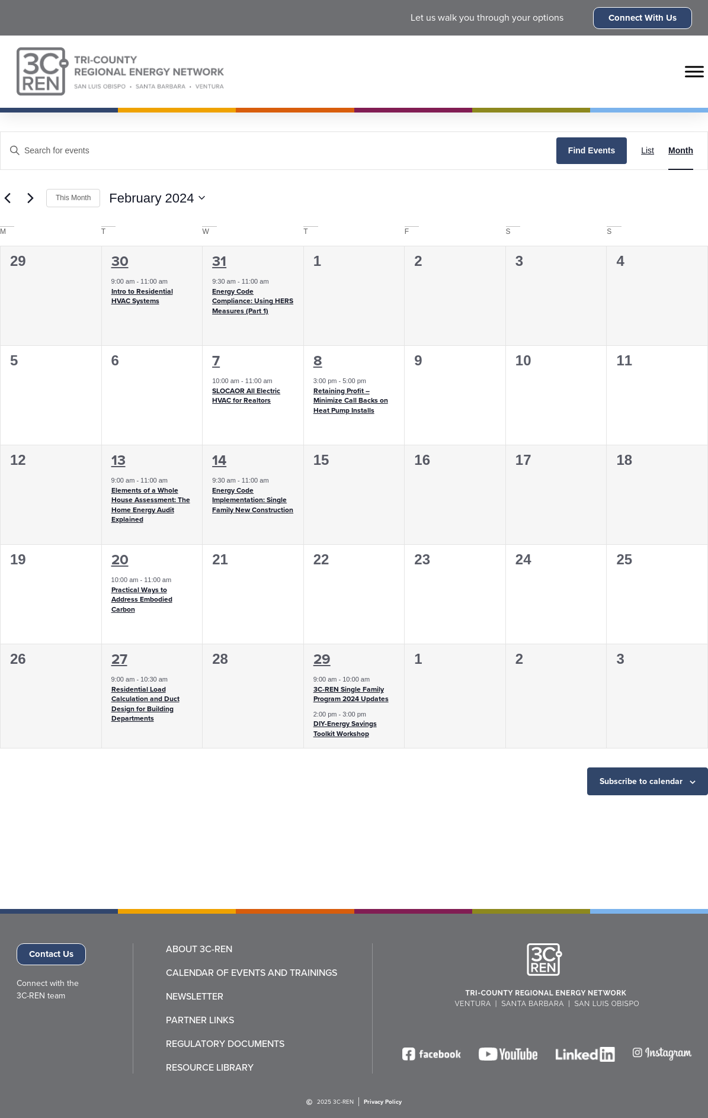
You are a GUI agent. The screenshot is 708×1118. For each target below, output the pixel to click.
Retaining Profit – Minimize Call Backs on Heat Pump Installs (350, 400)
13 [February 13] (118, 460)
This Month (73, 198)
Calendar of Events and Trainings (251, 973)
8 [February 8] (317, 360)
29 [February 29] (322, 659)
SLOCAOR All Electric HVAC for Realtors (246, 395)
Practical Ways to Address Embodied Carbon (141, 599)
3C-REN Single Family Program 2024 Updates (351, 694)
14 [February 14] (219, 460)
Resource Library (210, 1068)
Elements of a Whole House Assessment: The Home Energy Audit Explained (150, 505)
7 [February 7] (216, 360)
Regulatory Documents (225, 1044)
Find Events (591, 150)
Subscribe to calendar (641, 781)
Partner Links (200, 1020)
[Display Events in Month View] (680, 150)
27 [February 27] (119, 659)
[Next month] (30, 198)
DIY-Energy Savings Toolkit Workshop (345, 728)
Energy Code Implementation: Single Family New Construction (252, 500)
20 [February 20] (120, 559)
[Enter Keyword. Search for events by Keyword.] (278, 150)
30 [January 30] (120, 261)
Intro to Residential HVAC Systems (142, 296)
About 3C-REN (199, 949)
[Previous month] (7, 198)
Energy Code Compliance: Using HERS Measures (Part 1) (252, 301)
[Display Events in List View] (647, 150)
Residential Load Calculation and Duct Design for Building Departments (145, 704)
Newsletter (194, 997)
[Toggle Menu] (694, 71)
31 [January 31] (219, 261)
